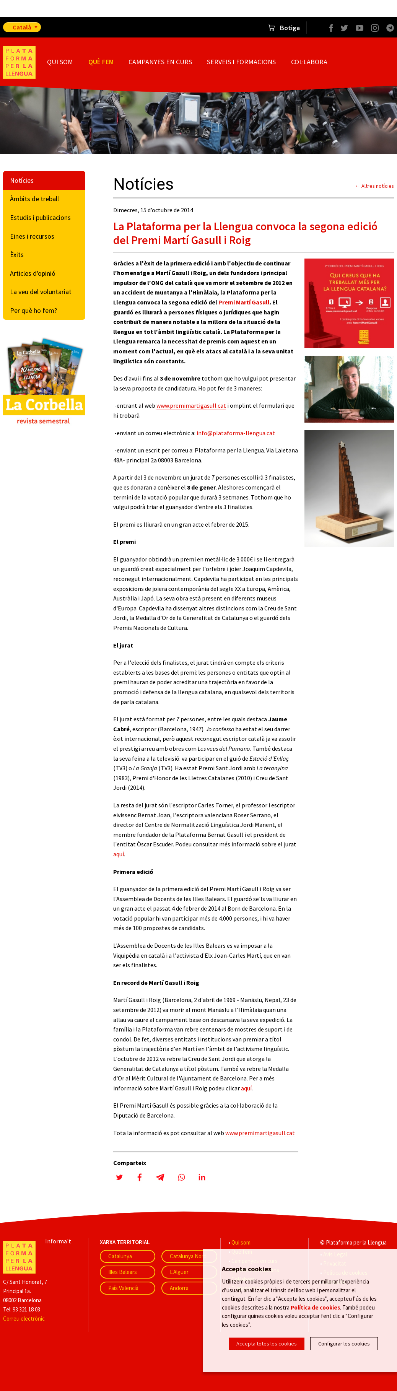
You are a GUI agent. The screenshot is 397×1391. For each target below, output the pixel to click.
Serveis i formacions (241, 61)
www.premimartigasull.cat (191, 405)
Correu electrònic (24, 1318)
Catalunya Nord (188, 1256)
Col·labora (309, 61)
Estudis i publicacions (40, 217)
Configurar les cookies (344, 1343)
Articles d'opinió (32, 273)
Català (22, 27)
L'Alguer (179, 1271)
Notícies (22, 180)
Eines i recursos (32, 236)
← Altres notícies (374, 185)
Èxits (17, 254)
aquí (118, 854)
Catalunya (120, 1256)
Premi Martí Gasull (244, 302)
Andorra (179, 1288)
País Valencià (123, 1288)
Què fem (101, 61)
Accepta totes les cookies (266, 1343)
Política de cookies (315, 1307)
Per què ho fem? (33, 310)
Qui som (60, 61)
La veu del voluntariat (41, 291)
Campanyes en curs (160, 61)
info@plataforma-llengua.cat (236, 433)
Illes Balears (122, 1271)
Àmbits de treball (34, 198)
